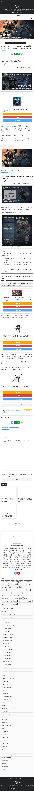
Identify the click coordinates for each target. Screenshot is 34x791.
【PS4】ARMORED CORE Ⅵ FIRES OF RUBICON (15, 109)
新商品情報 (17, 427)
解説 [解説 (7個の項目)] (6, 604)
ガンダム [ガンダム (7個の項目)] (16, 587)
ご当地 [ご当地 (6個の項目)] (12, 581)
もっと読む (17, 523)
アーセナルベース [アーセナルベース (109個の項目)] (28, 581)
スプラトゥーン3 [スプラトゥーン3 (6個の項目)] (16, 590)
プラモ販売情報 (12, 427)
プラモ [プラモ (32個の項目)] (20, 592)
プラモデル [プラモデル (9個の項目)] (25, 592)
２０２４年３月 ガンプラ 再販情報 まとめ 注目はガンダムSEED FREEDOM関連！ (8, 515)
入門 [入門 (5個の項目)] (12, 598)
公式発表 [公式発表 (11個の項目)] (16, 598)
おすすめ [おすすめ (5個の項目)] (7, 581)
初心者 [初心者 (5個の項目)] (3, 601)
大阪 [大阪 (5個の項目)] (11, 601)
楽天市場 (18, 117)
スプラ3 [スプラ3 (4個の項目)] (9, 590)
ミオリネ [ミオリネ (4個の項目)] (10, 595)
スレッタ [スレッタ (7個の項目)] (23, 590)
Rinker (7, 110)
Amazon (18, 113)
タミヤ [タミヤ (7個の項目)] (28, 590)
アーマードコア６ (5, 429)
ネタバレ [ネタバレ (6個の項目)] (8, 592)
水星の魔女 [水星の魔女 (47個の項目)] (30, 601)
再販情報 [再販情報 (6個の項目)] (26, 598)
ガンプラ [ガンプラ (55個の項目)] (22, 587)
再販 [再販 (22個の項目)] (21, 598)
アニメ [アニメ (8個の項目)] (21, 581)
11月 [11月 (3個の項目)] (3, 581)
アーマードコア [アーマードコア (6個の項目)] (5, 584)
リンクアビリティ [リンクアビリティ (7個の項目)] (5, 598)
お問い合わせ (21, 778)
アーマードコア (5, 427)
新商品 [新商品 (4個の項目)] (15, 601)
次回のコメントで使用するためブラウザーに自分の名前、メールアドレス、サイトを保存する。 (17, 475)
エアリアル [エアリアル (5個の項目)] (27, 584)
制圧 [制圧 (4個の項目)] (7, 601)
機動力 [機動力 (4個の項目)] (20, 601)
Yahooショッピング (17, 120)
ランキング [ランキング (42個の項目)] (23, 595)
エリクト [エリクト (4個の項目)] (11, 587)
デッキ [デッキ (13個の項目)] (3, 592)
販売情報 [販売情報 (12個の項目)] (15, 604)
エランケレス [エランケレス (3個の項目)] (4, 587)
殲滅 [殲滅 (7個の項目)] (24, 601)
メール (4, 464)
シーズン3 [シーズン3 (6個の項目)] (4, 590)
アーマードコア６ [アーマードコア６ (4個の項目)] (13, 584)
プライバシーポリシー (14, 778)
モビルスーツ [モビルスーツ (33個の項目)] (16, 595)
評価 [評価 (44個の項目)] (10, 604)
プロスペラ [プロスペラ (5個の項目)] (4, 595)
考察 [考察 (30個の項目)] (3, 604)
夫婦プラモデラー (17, 12)
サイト (3, 469)
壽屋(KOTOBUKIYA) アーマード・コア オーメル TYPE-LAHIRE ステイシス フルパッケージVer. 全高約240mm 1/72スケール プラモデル (17, 337)
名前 (3, 458)
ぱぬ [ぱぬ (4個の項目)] (17, 581)
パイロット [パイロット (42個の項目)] (14, 592)
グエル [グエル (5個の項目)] (27, 587)
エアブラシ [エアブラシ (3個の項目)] (21, 584)
